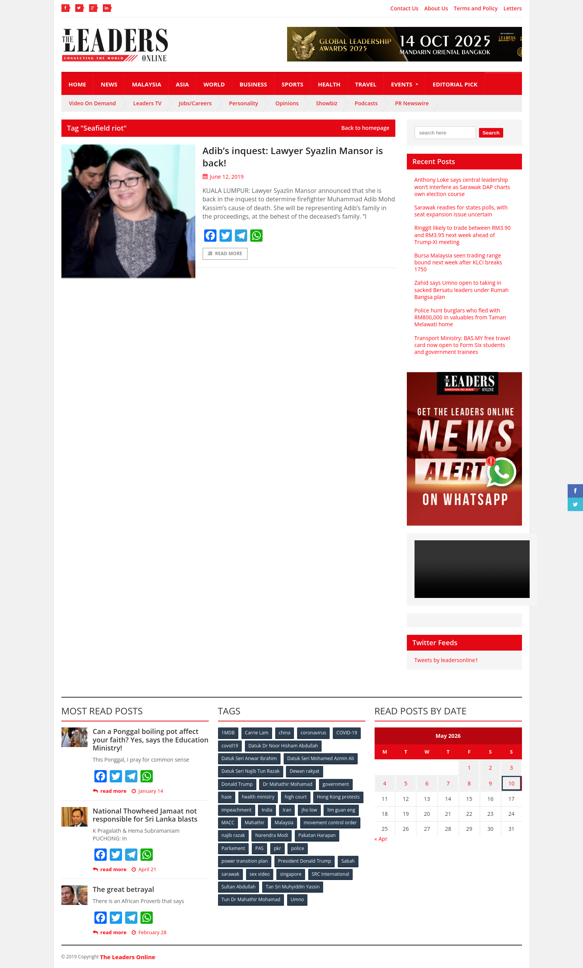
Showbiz (326, 103)
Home (77, 84)
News (109, 84)
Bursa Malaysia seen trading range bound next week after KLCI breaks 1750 (458, 262)
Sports (292, 84)
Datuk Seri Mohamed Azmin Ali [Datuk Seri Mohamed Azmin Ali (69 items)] (320, 758)
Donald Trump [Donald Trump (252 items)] (237, 783)
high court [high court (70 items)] (296, 796)
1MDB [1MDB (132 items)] (228, 732)
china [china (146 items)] (285, 732)
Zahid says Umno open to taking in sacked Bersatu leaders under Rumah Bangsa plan (461, 289)
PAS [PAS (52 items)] (308, 846)
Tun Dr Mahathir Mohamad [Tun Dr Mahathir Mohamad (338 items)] (251, 897)
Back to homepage (365, 128)
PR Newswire (412, 103)
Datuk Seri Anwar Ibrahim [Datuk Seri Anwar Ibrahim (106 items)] (249, 758)
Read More (225, 254)
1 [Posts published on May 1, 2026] (469, 766)
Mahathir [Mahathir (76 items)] (319, 821)
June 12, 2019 (223, 177)
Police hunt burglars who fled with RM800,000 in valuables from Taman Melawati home (460, 317)
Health (329, 84)
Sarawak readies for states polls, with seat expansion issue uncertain (461, 211)
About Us (436, 8)
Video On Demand (92, 103)
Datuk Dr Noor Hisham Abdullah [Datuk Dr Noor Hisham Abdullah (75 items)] (283, 745)
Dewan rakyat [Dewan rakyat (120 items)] (304, 770)
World (214, 84)
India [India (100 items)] (320, 808)
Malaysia (146, 84)
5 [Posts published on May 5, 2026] (405, 781)
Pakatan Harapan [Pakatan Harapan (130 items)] (240, 846)
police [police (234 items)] (346, 846)
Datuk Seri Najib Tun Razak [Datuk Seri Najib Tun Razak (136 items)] (250, 770)
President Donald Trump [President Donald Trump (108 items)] (304, 859)
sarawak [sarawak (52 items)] (230, 872)
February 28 (148, 932)
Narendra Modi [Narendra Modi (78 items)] (335, 834)
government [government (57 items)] (336, 783)
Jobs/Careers (195, 103)
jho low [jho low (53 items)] (229, 821)
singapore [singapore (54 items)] (291, 872)
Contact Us (404, 8)
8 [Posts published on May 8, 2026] (469, 781)
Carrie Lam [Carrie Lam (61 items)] (257, 732)
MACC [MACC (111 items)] (292, 821)
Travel (366, 84)
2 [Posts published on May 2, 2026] (490, 766)
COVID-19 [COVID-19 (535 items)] (347, 732)
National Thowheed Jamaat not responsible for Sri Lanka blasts (145, 815)
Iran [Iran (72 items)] (340, 808)
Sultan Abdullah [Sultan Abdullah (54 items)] (239, 885)
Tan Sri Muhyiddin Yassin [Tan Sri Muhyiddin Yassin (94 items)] (292, 885)
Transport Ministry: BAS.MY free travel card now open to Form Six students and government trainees (462, 344)
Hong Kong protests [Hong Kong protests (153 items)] (243, 808)
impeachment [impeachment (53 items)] (289, 808)
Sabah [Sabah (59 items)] (348, 859)
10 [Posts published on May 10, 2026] (512, 781)
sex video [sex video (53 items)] (260, 872)
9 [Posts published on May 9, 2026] (490, 781)
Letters (513, 8)
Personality (243, 103)
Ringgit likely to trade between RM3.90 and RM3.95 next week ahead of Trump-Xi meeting (462, 234)
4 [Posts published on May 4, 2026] (384, 781)
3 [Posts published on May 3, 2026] (511, 766)
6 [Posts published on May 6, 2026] (426, 781)
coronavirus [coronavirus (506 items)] (314, 732)
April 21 (143, 869)
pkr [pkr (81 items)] (326, 846)
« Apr (381, 836)
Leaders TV (147, 103)
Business (253, 84)
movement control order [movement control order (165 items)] (248, 834)
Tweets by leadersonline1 (446, 660)
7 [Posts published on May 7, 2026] (447, 781)
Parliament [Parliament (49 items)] (281, 846)
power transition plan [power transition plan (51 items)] (245, 859)
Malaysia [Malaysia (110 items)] (349, 821)
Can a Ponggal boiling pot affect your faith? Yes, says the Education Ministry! (150, 739)
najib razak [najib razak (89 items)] (297, 834)
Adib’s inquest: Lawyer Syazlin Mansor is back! (294, 156)
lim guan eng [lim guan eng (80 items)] (261, 821)
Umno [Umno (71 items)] (297, 897)
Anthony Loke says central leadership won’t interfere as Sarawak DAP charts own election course (462, 186)
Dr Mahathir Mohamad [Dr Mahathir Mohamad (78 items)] (287, 783)
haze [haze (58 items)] (227, 796)
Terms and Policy (476, 8)
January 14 (147, 791)
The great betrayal (123, 889)
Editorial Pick (455, 84)
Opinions (287, 103)
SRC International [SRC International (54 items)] (331, 872)
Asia (182, 84)
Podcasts (366, 103)
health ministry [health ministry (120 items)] (259, 796)
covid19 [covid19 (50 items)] (230, 745)
